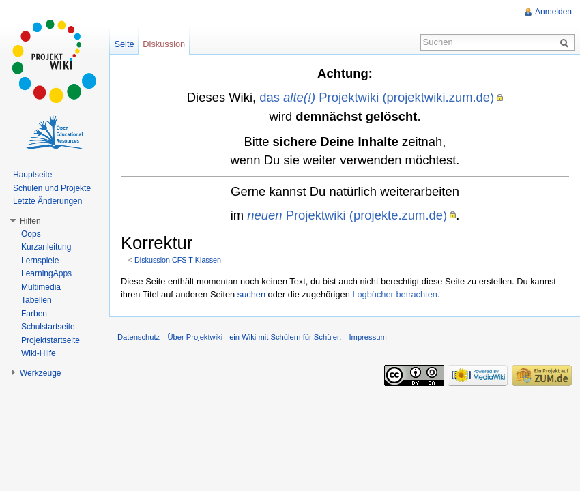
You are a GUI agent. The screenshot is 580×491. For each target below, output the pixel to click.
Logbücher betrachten (394, 294)
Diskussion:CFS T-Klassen (177, 260)
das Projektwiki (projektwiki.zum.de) (376, 97)
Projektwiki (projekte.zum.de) (347, 215)
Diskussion (164, 44)
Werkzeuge (40, 373)
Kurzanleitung (46, 247)
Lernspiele (40, 260)
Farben (34, 313)
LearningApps (46, 273)
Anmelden (553, 11)
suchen (251, 294)
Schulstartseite (48, 326)
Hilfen (30, 221)
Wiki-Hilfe (38, 353)
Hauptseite (32, 174)
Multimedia (41, 287)
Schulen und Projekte (52, 188)
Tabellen (36, 300)
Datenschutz (138, 337)
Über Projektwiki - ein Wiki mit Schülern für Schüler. (254, 337)
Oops (31, 234)
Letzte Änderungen (47, 201)
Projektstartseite (50, 340)
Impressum (367, 337)
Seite (124, 44)
